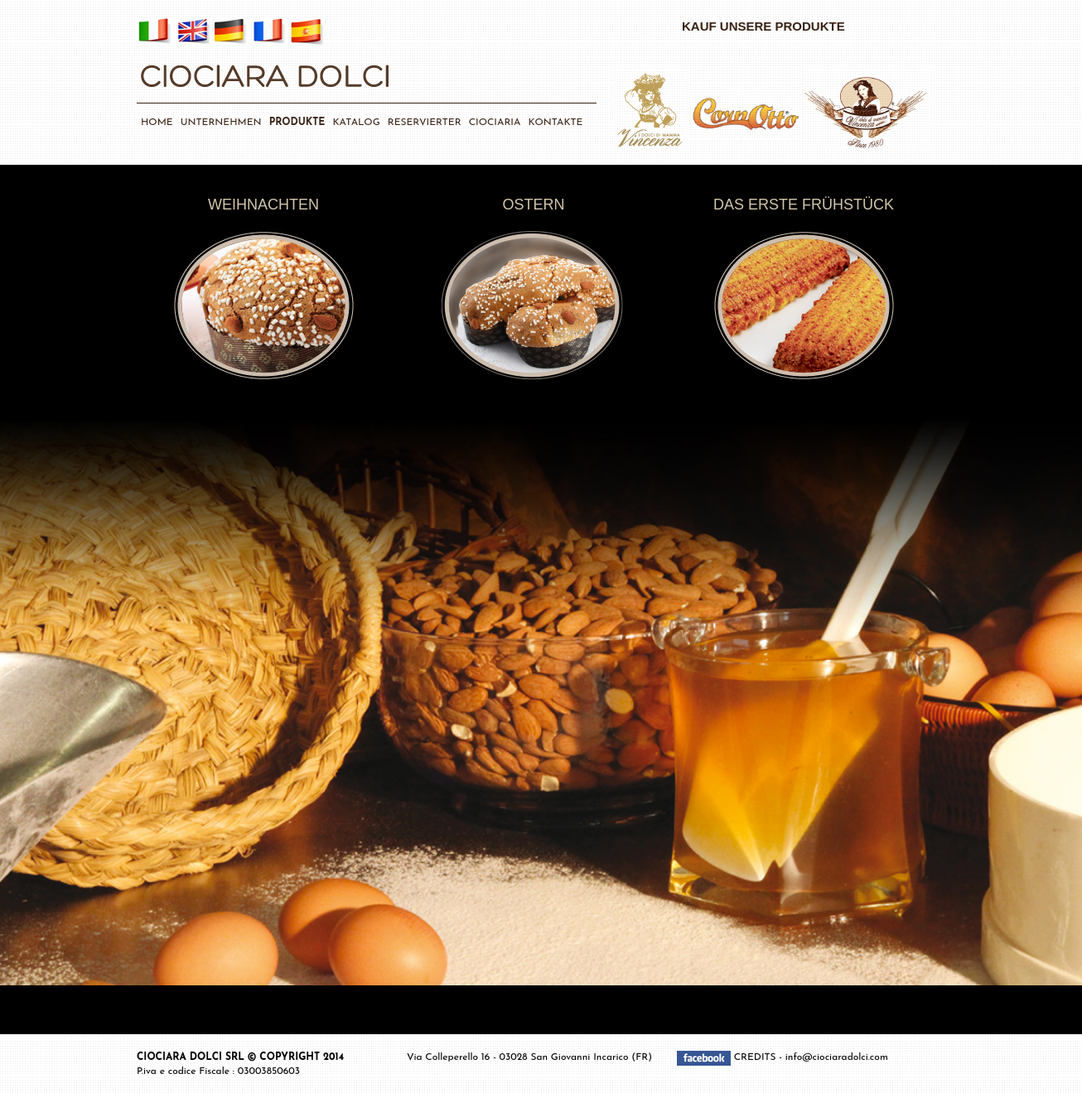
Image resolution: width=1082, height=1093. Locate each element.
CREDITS (757, 1057)
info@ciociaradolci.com (836, 1057)
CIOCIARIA (495, 123)
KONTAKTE (556, 123)
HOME (157, 123)
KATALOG (355, 123)
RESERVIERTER (424, 123)
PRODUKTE (297, 123)
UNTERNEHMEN (221, 123)
